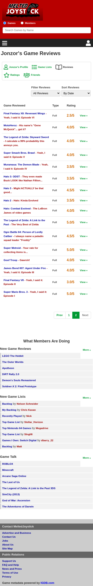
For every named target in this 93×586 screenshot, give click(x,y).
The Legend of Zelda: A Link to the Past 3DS (29, 488)
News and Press (12, 568)
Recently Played (12, 415)
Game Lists (45, 67)
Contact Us (9, 536)
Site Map (7, 548)
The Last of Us (11, 482)
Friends (35, 74)
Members (30, 23)
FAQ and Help (10, 564)
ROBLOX (7, 463)
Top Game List (11, 422)
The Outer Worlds (13, 361)
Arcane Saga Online (14, 476)
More (86, 349)
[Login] (89, 44)
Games (12, 23)
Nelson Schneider (27, 403)
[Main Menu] (4, 44)
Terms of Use (10, 572)
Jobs (5, 540)
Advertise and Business (16, 532)
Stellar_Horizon (33, 422)
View (82, 115)
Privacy (6, 576)
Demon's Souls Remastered (19, 380)
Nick (29, 415)
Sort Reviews (70, 87)
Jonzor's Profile (18, 67)
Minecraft (8, 469)
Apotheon (8, 368)
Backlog (7, 403)
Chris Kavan (28, 409)
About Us (8, 544)
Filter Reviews (40, 87)
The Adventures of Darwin (18, 506)
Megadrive (42, 428)
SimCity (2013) (11, 494)
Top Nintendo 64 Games (16, 428)
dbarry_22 (47, 440)
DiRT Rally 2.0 (10, 374)
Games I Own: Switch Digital (19, 440)
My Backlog (9, 409)
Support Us (9, 560)
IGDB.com (47, 582)
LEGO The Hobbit (12, 355)
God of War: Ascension (16, 500)
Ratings (15, 74)
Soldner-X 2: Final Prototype (19, 386)
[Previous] (60, 315)
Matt (19, 446)
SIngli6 (28, 434)
